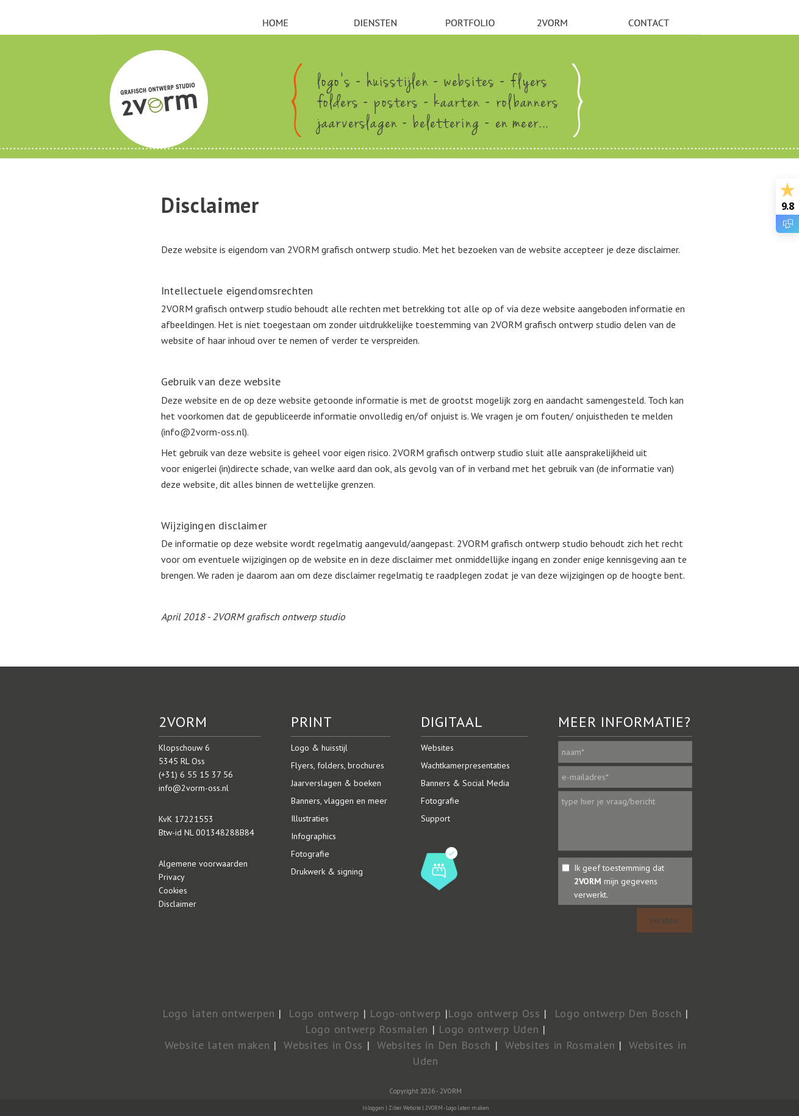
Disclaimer (177, 903)
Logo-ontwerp (405, 1013)
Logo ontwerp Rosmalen (366, 1029)
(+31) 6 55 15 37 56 (196, 774)
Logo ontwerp (323, 1013)
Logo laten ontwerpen (218, 1013)
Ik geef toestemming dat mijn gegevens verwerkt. (619, 881)
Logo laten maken (467, 1107)
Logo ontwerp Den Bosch (618, 1013)
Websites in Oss (323, 1045)
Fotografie (310, 853)
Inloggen (373, 1107)
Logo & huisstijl (319, 747)
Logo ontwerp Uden (489, 1029)
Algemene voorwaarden (203, 863)
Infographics (313, 836)
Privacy (172, 876)
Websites (437, 747)
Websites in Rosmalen (560, 1045)
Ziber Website (405, 1107)
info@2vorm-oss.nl (194, 787)
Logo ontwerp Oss (494, 1013)
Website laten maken (217, 1045)
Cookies (173, 890)
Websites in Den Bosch (434, 1045)
